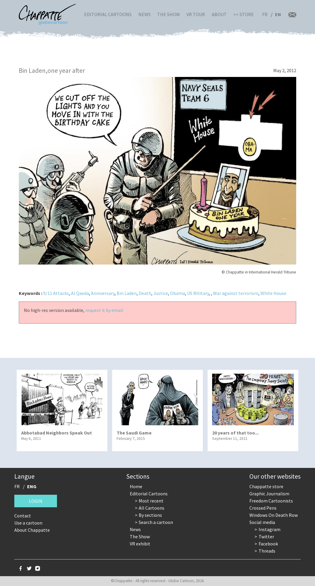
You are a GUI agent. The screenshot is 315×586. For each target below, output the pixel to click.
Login (35, 501)
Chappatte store (266, 486)
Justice (160, 293)
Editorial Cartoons (108, 14)
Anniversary (103, 293)
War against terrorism (235, 293)
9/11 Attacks (56, 293)
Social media (262, 522)
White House (273, 293)
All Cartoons (151, 508)
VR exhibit (140, 544)
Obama (177, 293)
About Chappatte (32, 530)
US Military (198, 293)
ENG (31, 486)
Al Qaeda (80, 293)
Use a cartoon (28, 523)
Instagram (269, 529)
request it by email (104, 310)
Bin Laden (127, 293)
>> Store (243, 14)
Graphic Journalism (269, 494)
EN (278, 14)
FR (265, 14)
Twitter (266, 536)
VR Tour (195, 14)
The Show (168, 14)
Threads (267, 551)
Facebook (268, 544)
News (144, 14)
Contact (22, 516)
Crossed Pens (263, 508)
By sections (150, 515)
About (219, 14)
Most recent (151, 501)
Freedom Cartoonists (271, 501)
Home (136, 486)
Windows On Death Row (273, 515)
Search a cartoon (156, 522)
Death (145, 293)
